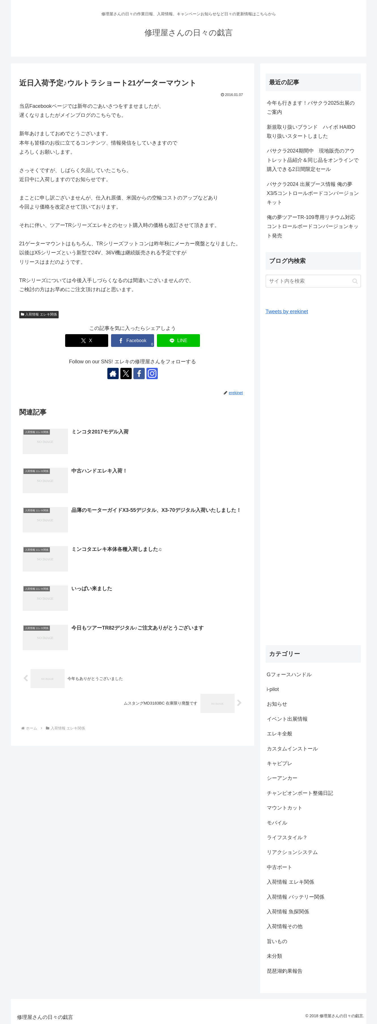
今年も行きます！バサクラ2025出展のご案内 (311, 107)
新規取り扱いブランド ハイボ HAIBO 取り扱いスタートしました (314, 131)
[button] (355, 281)
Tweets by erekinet (287, 311)
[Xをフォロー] (126, 373)
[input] (313, 281)
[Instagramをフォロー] (152, 373)
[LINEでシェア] (178, 340)
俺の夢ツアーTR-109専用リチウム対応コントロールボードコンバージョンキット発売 (313, 226)
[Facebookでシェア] (132, 340)
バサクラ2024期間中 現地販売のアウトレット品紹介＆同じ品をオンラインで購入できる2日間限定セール (313, 160)
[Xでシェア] (86, 340)
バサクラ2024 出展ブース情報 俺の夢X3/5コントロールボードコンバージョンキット (313, 193)
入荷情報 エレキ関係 (39, 314)
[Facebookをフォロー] (139, 373)
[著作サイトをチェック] (113, 373)
